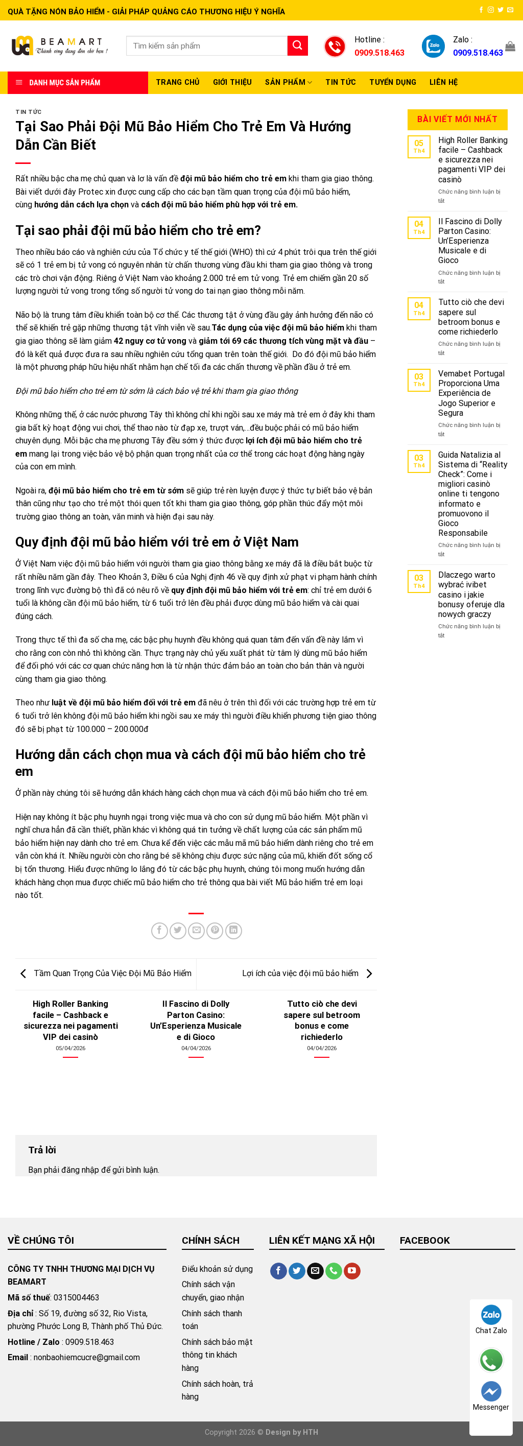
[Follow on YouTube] (352, 1271)
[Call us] (333, 1271)
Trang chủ (178, 82)
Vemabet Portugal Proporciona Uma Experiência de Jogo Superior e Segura (471, 393)
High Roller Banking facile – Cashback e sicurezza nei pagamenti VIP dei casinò (473, 159)
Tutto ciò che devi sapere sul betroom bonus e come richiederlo (471, 317)
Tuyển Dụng (392, 82)
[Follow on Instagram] (491, 10)
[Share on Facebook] (159, 930)
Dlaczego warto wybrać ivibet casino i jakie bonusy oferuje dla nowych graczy (471, 594)
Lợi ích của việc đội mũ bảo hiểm (309, 973)
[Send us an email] (510, 10)
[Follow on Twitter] (500, 10)
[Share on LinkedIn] (233, 930)
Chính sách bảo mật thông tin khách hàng (217, 1355)
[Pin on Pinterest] (214, 930)
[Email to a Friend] (196, 930)
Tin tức (28, 112)
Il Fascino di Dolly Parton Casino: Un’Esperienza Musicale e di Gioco (470, 241)
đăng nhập (80, 1170)
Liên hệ (444, 82)
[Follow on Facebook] (481, 10)
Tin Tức (340, 82)
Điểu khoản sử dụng (217, 1269)
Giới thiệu (232, 82)
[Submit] (298, 46)
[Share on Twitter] (178, 930)
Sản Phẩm (288, 82)
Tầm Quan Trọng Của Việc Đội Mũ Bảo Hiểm (103, 973)
